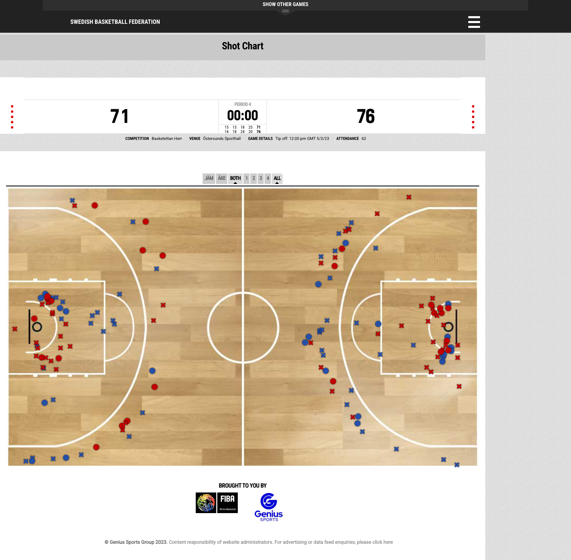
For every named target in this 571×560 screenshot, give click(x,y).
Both (235, 178)
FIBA (217, 507)
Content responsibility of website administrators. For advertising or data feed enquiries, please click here (281, 542)
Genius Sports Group (268, 507)
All (277, 178)
